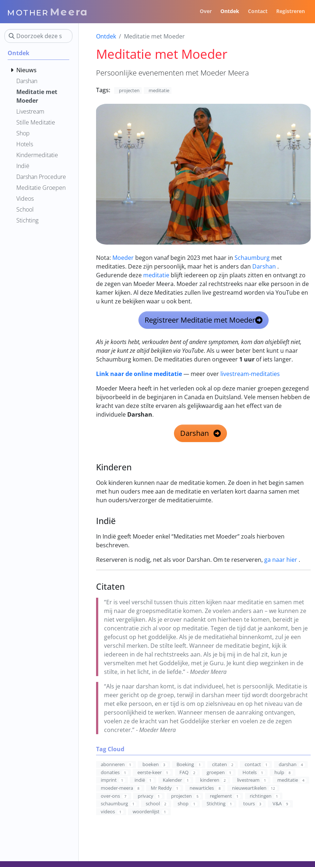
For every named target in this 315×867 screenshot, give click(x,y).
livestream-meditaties (250, 374)
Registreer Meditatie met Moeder (203, 320)
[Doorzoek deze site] (38, 36)
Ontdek (106, 36)
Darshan (264, 266)
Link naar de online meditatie (139, 374)
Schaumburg (252, 258)
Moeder (123, 258)
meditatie (156, 275)
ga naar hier (280, 560)
